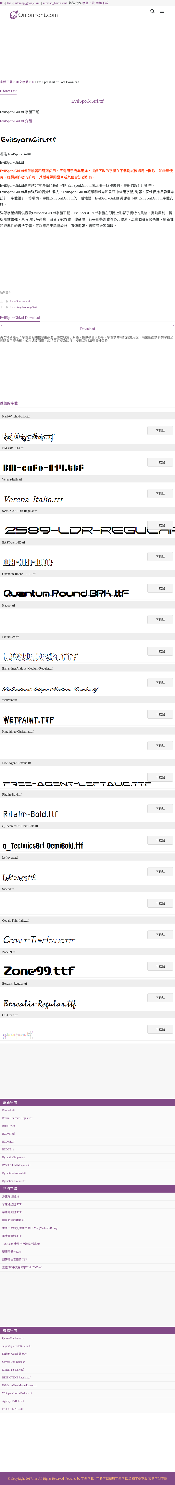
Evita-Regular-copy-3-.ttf (24, 307)
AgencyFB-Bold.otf (13, 1401)
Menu (161, 9)
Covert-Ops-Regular (13, 1361)
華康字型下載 (118, 1478)
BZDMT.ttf (8, 1133)
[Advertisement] (87, 51)
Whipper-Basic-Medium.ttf (17, 1393)
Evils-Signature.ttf (20, 301)
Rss (2, 3)
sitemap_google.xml (27, 3)
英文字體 (22, 82)
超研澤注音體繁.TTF (14, 1259)
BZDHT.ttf (8, 1141)
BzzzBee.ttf (8, 1125)
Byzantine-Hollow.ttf (13, 1181)
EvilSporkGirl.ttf (87, 101)
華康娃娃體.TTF (11, 1204)
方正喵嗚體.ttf (10, 1196)
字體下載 (102, 3)
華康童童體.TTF (11, 1236)
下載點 (160, 430)
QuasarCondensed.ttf (13, 1338)
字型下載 (88, 3)
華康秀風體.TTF (11, 1212)
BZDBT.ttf (8, 1149)
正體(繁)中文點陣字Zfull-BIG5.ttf (22, 1267)
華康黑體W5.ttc (11, 1251)
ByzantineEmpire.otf (13, 1157)
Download (87, 329)
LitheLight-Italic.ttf (13, 1369)
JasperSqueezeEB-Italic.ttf (16, 1346)
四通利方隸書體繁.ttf (14, 1353)
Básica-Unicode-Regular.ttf (17, 1118)
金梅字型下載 (138, 1478)
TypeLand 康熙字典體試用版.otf (21, 1243)
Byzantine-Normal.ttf (14, 1173)
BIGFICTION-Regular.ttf (16, 1377)
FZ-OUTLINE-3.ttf (13, 1409)
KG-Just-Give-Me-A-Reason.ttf (19, 1385)
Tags (10, 3)
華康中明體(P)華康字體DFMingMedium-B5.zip (29, 1228)
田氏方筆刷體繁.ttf (13, 1220)
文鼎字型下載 (157, 1478)
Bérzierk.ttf (8, 1110)
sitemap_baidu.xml (55, 3)
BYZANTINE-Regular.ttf (16, 1165)
